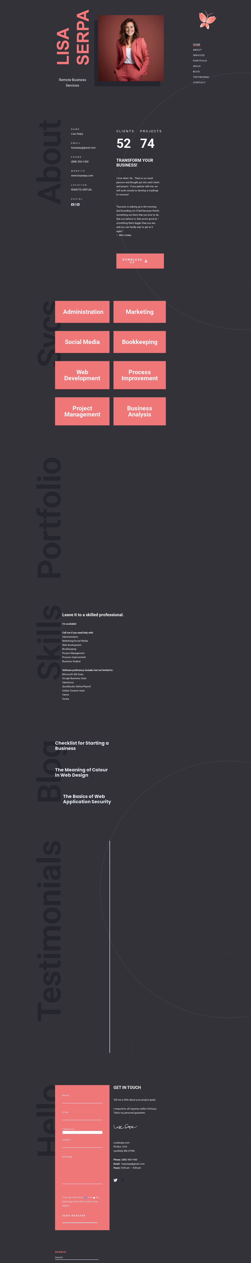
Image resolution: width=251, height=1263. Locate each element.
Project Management (82, 438)
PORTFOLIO (201, 60)
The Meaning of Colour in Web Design (81, 772)
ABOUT (198, 49)
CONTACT (200, 82)
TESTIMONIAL (202, 77)
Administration (82, 333)
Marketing (140, 333)
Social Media (82, 363)
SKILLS (197, 66)
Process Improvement (139, 402)
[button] (82, 333)
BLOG (197, 71)
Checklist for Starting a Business (82, 746)
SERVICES (199, 55)
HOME (197, 44)
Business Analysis (139, 438)
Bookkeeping (140, 363)
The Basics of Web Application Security (87, 799)
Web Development (82, 402)
